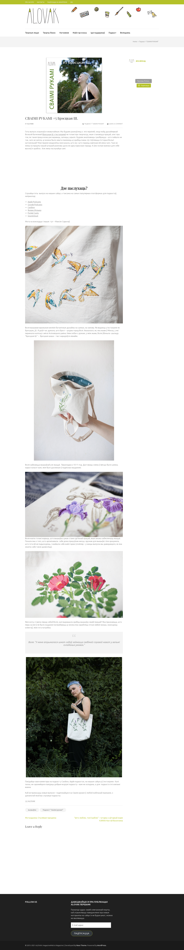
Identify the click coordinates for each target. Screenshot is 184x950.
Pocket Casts (33, 213)
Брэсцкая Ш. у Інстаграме (54, 134)
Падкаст (112, 33)
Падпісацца (81, 933)
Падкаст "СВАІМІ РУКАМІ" (94, 124)
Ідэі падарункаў (98, 33)
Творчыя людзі (32, 33)
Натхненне (64, 33)
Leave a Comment (116, 124)
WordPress (101, 945)
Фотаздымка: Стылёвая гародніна (40, 818)
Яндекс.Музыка (34, 210)
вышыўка (32, 810)
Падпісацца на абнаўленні (57, 2)
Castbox (31, 207)
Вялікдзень (125, 33)
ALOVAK (30, 124)
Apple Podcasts (34, 202)
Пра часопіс (29, 2)
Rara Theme (81, 945)
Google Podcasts (35, 205)
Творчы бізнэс (49, 33)
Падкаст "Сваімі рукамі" (53, 810)
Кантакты (40, 2)
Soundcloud (33, 216)
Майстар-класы (80, 33)
